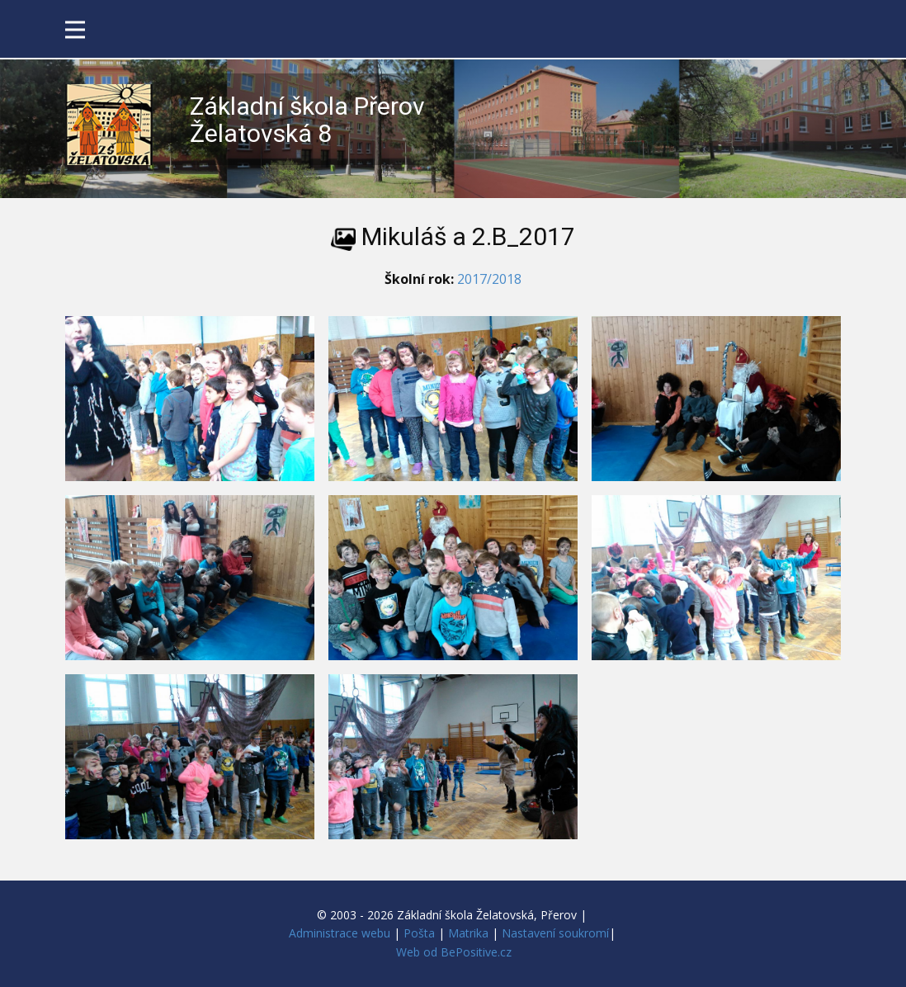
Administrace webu (339, 933)
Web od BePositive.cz (454, 952)
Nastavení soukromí (555, 933)
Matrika (468, 933)
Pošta (419, 933)
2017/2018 (489, 279)
